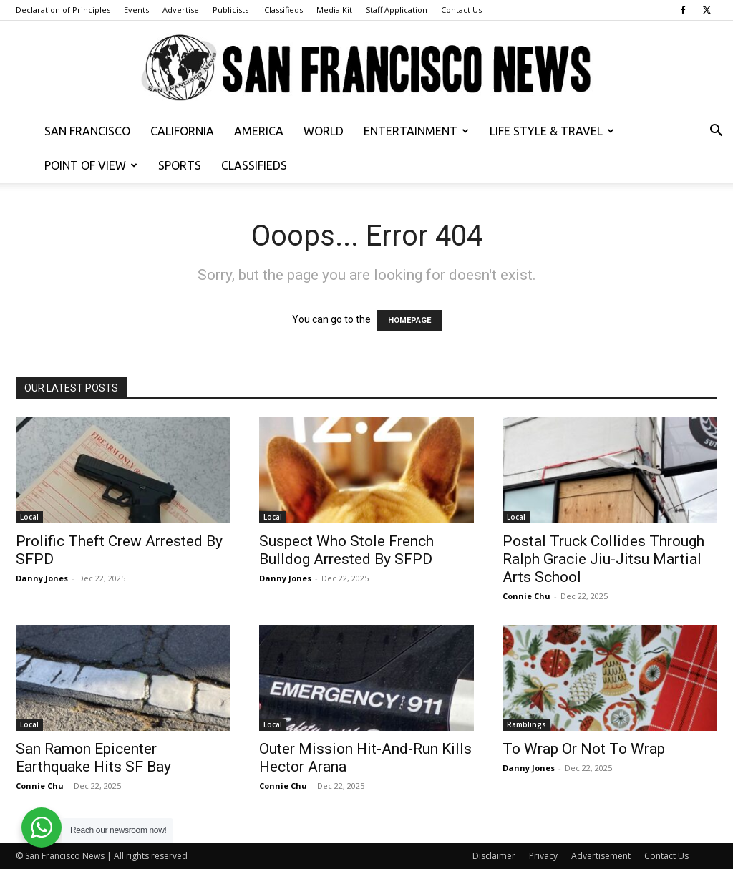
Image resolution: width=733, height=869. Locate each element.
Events (136, 9)
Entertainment (416, 131)
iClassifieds (282, 9)
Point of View (90, 165)
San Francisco (87, 131)
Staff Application (396, 9)
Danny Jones (42, 578)
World (324, 131)
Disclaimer (493, 856)
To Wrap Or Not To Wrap (584, 748)
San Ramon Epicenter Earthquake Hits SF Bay (93, 757)
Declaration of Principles (63, 9)
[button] (716, 132)
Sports (179, 165)
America (258, 131)
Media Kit (334, 9)
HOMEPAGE (409, 320)
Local (29, 517)
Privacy (543, 856)
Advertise (180, 9)
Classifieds (254, 165)
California (182, 131)
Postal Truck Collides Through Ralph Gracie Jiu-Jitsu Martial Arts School (603, 559)
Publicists (230, 9)
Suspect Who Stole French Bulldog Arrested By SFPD (346, 550)
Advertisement (601, 856)
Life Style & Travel (552, 131)
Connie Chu (526, 596)
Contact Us (461, 9)
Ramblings (526, 724)
